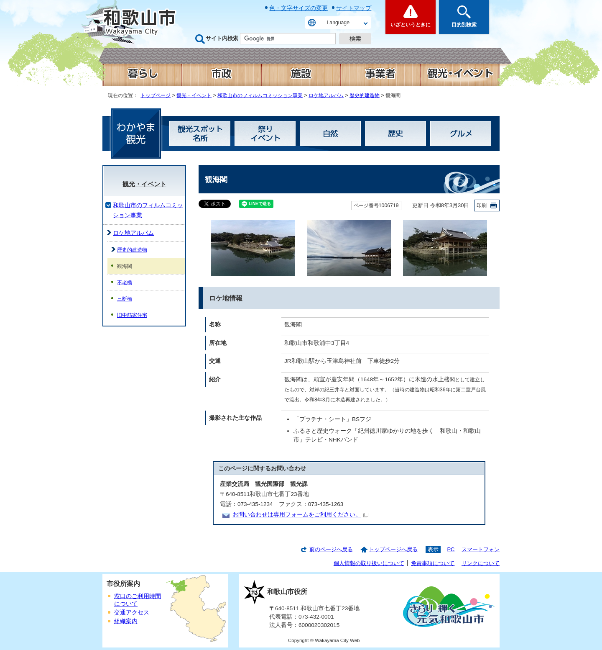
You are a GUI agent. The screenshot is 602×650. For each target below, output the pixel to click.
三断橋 (124, 299)
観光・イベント (194, 95)
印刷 (482, 205)
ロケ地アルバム (326, 95)
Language (338, 23)
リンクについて (481, 563)
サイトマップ (353, 8)
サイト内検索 (222, 38)
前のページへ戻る (331, 549)
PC (450, 549)
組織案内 (126, 621)
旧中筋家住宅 (132, 315)
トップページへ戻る (393, 549)
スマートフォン (481, 549)
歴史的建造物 (364, 95)
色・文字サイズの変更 (298, 8)
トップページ (155, 95)
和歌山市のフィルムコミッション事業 (260, 95)
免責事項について (432, 563)
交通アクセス (131, 612)
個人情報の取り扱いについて (369, 563)
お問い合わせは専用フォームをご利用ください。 (300, 514)
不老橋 (124, 282)
